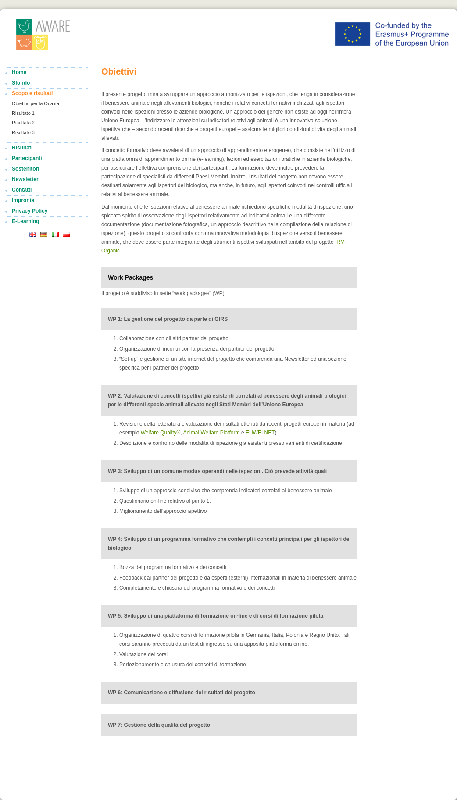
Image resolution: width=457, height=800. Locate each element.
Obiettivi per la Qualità (35, 103)
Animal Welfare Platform (212, 433)
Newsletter (25, 179)
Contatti (22, 190)
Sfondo (21, 83)
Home (19, 72)
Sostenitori (25, 169)
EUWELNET (260, 433)
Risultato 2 (23, 122)
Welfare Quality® (161, 433)
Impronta (23, 200)
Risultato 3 (23, 132)
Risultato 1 (23, 113)
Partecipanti (27, 158)
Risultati (22, 148)
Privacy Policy (29, 211)
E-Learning (25, 221)
